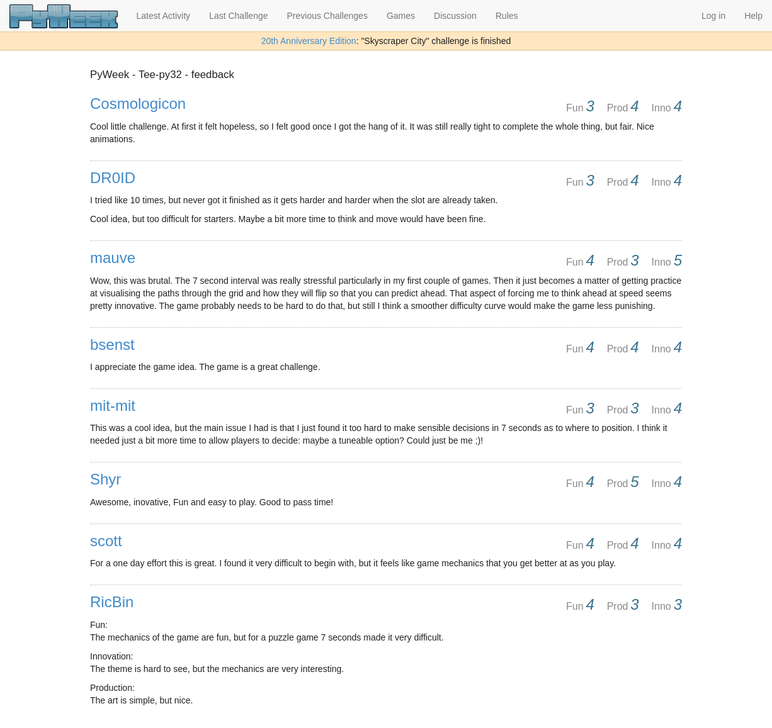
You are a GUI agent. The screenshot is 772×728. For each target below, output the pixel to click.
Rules (507, 16)
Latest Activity (164, 16)
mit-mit (112, 405)
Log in (713, 16)
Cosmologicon (138, 103)
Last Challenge (238, 16)
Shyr (105, 479)
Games (401, 16)
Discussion (455, 16)
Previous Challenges (327, 16)
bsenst (112, 344)
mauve (112, 257)
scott (106, 540)
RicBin (111, 601)
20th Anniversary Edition (308, 41)
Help (753, 16)
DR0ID (112, 177)
